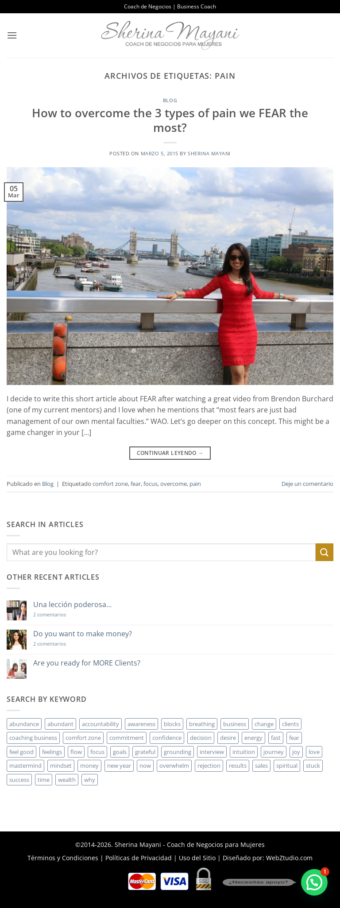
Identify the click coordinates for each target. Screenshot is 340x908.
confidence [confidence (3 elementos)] (167, 738)
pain (195, 484)
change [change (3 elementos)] (264, 724)
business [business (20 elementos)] (234, 724)
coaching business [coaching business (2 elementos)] (33, 738)
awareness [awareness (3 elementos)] (141, 724)
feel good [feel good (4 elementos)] (21, 752)
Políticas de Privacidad (138, 858)
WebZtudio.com (289, 858)
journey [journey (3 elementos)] (273, 752)
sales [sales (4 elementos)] (261, 765)
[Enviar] (324, 552)
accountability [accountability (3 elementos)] (100, 724)
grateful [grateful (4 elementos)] (145, 752)
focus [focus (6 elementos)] (97, 752)
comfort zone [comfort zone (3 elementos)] (83, 738)
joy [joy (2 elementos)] (296, 752)
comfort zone (110, 484)
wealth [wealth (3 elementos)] (67, 780)
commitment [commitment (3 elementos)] (126, 738)
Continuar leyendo (170, 453)
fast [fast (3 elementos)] (276, 738)
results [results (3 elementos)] (238, 765)
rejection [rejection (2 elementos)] (208, 765)
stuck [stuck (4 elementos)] (313, 765)
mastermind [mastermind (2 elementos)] (25, 765)
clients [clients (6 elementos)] (290, 724)
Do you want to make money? (82, 634)
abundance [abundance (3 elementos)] (24, 724)
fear (136, 484)
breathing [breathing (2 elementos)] (202, 724)
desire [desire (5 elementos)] (228, 738)
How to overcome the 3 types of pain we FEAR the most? (170, 120)
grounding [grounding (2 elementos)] (177, 752)
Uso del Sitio (197, 858)
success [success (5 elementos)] (19, 780)
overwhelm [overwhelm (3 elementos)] (174, 765)
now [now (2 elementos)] (145, 765)
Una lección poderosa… (72, 604)
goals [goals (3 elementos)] (120, 752)
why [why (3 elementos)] (89, 780)
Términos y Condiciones (62, 858)
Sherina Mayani (209, 153)
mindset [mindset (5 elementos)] (61, 765)
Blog (170, 100)
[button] (12, 35)
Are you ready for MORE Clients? (86, 663)
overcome (173, 484)
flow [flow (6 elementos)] (76, 752)
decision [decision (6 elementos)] (201, 738)
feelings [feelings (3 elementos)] (52, 752)
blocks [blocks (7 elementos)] (172, 724)
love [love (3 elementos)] (314, 752)
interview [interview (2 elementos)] (212, 752)
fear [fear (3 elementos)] (294, 738)
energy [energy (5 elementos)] (253, 738)
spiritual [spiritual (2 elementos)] (287, 765)
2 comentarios (62, 614)
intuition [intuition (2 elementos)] (243, 752)
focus (150, 484)
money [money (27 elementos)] (89, 765)
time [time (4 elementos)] (44, 780)
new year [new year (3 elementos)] (119, 765)
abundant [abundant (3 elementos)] (60, 724)
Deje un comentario (307, 484)
